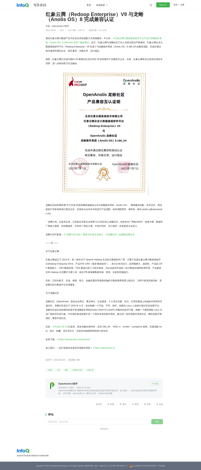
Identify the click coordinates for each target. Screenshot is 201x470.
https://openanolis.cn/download (74, 339)
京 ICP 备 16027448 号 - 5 (118, 466)
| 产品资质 (161, 466)
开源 (58, 370)
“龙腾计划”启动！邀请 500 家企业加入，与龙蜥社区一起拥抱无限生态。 (101, 234)
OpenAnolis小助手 (60, 26)
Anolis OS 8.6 (61, 327)
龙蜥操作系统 (77, 370)
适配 (66, 370)
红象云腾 (90, 370)
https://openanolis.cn (105, 348)
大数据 (49, 370)
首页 (89, 5)
